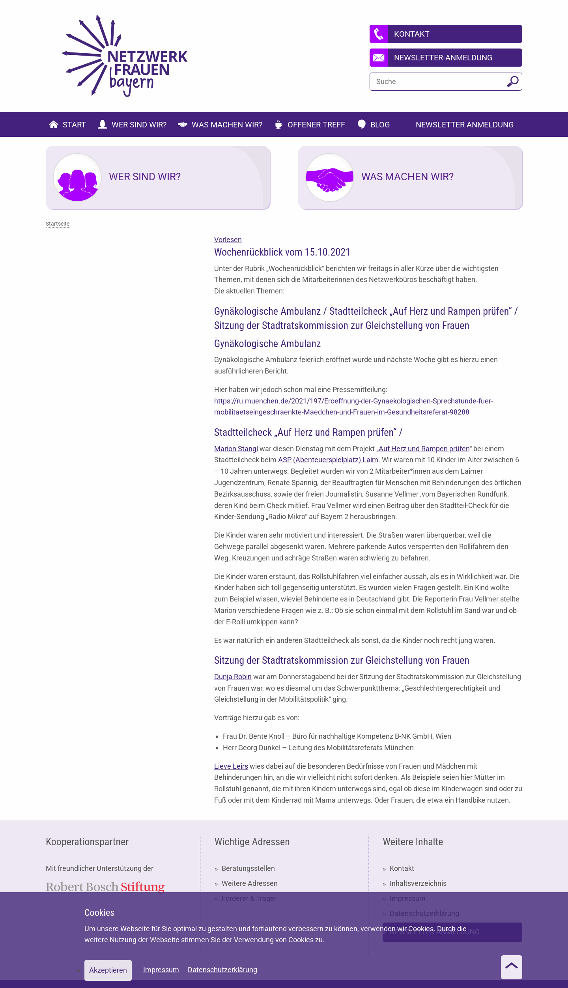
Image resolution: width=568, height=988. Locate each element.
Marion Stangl (236, 449)
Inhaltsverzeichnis (418, 883)
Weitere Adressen (250, 883)
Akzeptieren (108, 970)
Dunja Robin (233, 676)
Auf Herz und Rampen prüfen (424, 449)
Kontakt (402, 868)
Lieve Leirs (231, 766)
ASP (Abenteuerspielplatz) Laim (328, 460)
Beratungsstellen (248, 868)
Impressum (161, 970)
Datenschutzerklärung (222, 970)
